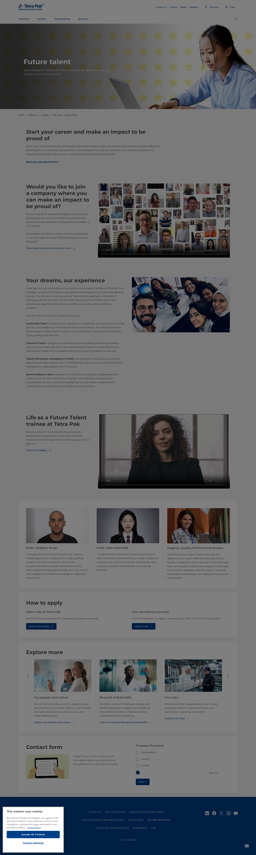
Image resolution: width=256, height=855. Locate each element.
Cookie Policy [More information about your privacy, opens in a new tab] (34, 829)
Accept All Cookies (33, 836)
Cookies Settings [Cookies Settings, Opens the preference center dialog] (33, 844)
